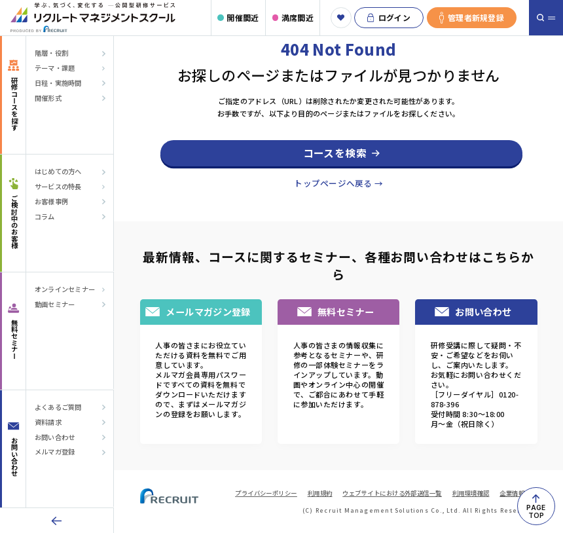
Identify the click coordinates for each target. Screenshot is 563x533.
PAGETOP (535, 511)
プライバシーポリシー (266, 493)
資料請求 (48, 422)
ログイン (388, 17)
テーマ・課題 (55, 68)
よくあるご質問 (58, 407)
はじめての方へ (58, 171)
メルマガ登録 (55, 451)
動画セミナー (55, 304)
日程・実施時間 (58, 83)
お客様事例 (51, 201)
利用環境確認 (471, 493)
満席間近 (298, 17)
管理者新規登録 (471, 17)
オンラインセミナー (65, 289)
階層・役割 (51, 53)
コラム (45, 216)
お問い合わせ (55, 437)
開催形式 (48, 98)
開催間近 (243, 17)
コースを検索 (335, 152)
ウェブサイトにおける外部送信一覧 (392, 493)
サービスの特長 (58, 186)
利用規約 (320, 493)
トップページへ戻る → (338, 183)
